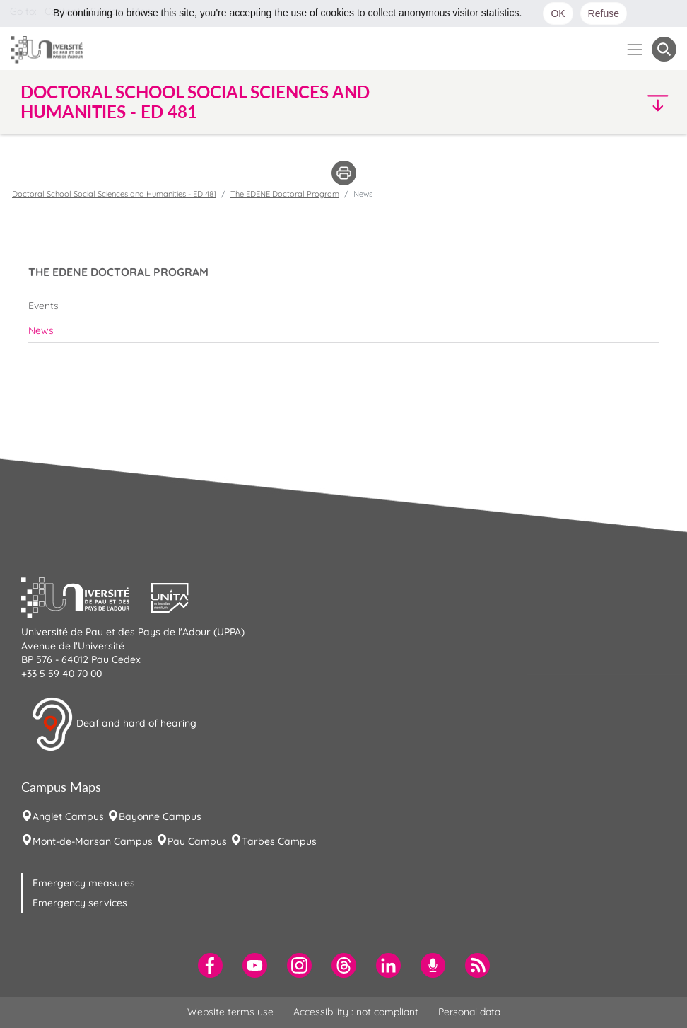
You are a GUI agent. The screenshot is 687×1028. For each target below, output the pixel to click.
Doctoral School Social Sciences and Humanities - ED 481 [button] (195, 102)
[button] (597, 102)
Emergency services (80, 902)
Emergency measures (84, 883)
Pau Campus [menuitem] (197, 841)
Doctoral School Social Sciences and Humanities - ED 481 (114, 194)
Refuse (603, 13)
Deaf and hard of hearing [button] (113, 724)
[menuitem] (343, 305)
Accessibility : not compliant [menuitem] (355, 1011)
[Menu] (635, 49)
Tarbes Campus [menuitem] (279, 841)
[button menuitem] (664, 49)
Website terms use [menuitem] (230, 1011)
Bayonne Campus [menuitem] (160, 816)
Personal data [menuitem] (469, 1011)
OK (558, 13)
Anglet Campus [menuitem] (68, 816)
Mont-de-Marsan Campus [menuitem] (93, 841)
